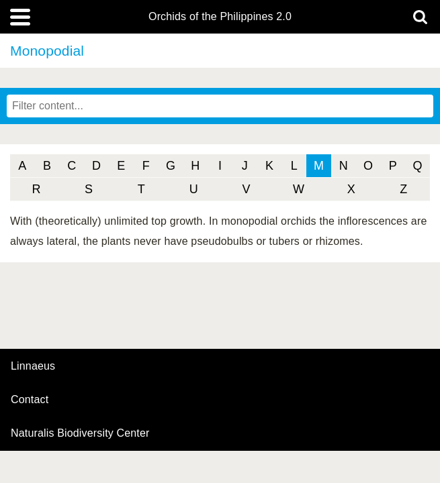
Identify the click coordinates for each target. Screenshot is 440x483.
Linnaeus (33, 366)
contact (29, 399)
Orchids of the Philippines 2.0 (220, 16)
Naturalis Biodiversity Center (80, 433)
